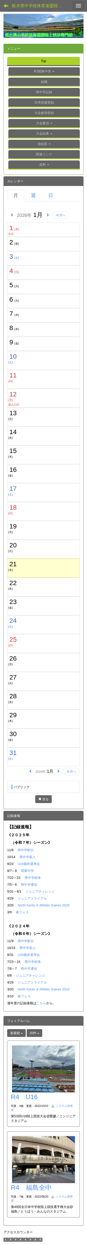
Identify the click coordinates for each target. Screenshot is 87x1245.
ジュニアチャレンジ (40, 891)
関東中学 (27, 871)
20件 (34, 1033)
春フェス (22, 912)
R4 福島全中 (31, 1187)
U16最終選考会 (29, 864)
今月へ (61, 215)
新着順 (16, 1033)
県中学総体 (33, 877)
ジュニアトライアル (32, 898)
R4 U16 (24, 1096)
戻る (43, 799)
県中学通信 (29, 884)
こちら (41, 1003)
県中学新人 (27, 857)
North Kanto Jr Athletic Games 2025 (43, 905)
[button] (44, 123)
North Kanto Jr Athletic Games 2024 (43, 989)
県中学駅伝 (26, 850)
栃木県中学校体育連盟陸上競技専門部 (40, 5)
